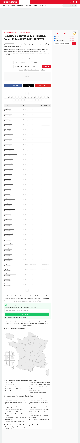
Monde (35, 5)
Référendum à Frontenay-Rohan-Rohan (39, 419)
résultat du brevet (9, 43)
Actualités (24, 2)
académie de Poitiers (9, 51)
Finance (50, 2)
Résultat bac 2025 (9, 382)
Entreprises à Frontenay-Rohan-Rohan (39, 409)
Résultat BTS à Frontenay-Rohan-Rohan (39, 384)
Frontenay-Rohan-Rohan (11, 398)
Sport (34, 2)
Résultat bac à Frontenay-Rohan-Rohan (39, 382)
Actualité (56, 36)
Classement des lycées (11, 386)
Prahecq (43, 70)
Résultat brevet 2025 (11, 32)
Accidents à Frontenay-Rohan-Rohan (14, 421)
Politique (6, 5)
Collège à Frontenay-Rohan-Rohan (14, 389)
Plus (64, 2)
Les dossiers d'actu (59, 40)
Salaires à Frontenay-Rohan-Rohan (14, 409)
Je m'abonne (25, 314)
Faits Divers (20, 5)
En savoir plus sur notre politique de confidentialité (15, 317)
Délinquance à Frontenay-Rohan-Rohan (39, 398)
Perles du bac (8, 391)
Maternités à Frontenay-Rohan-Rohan (15, 400)
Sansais (21, 70)
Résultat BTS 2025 (10, 384)
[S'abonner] (65, 43)
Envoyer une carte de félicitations (37, 392)
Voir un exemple (72, 36)
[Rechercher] (69, 5)
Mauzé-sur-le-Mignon (34, 70)
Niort (25, 70)
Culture (41, 2)
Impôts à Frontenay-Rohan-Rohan (14, 412)
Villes (41, 5)
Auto (57, 2)
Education (28, 5)
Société (13, 5)
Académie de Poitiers (24, 32)
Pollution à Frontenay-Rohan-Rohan (38, 400)
